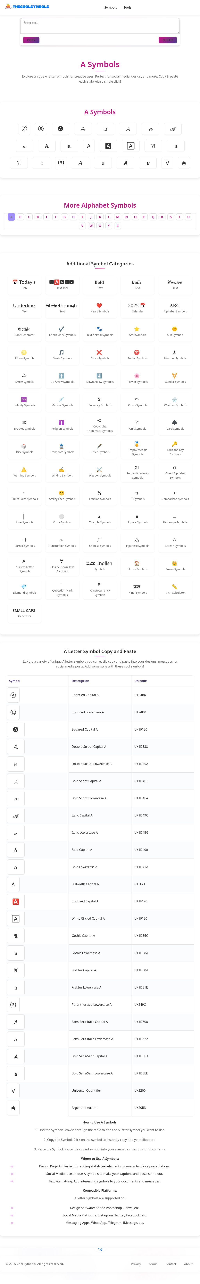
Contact (170, 1266)
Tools (127, 7)
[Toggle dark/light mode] (192, 8)
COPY (31, 40)
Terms (153, 1266)
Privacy (136, 1266)
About (188, 1266)
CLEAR (168, 40)
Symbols (110, 7)
